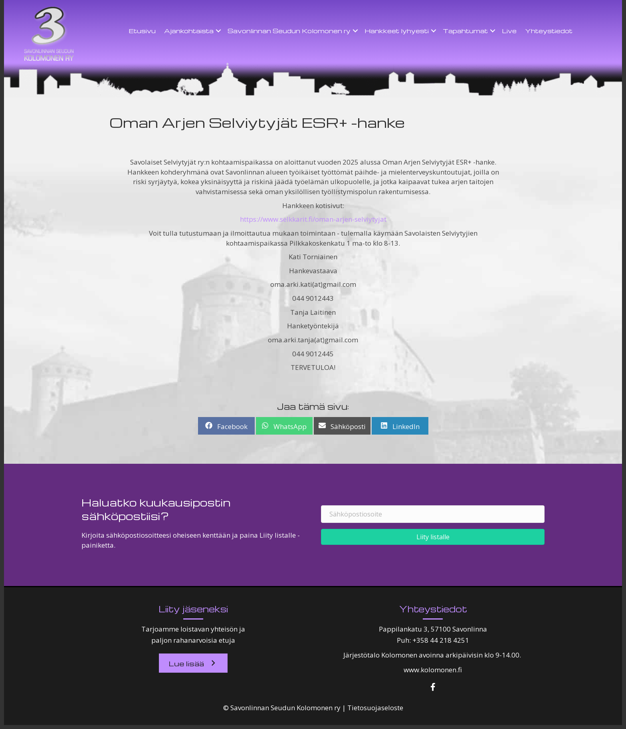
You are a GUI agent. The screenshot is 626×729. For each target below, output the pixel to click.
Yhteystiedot (549, 31)
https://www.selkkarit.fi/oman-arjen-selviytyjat (313, 219)
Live (509, 31)
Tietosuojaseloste (375, 707)
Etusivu (142, 31)
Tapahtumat (465, 31)
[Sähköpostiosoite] (433, 514)
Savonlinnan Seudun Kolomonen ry (289, 31)
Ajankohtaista (189, 31)
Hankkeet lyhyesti (397, 31)
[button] (218, 31)
